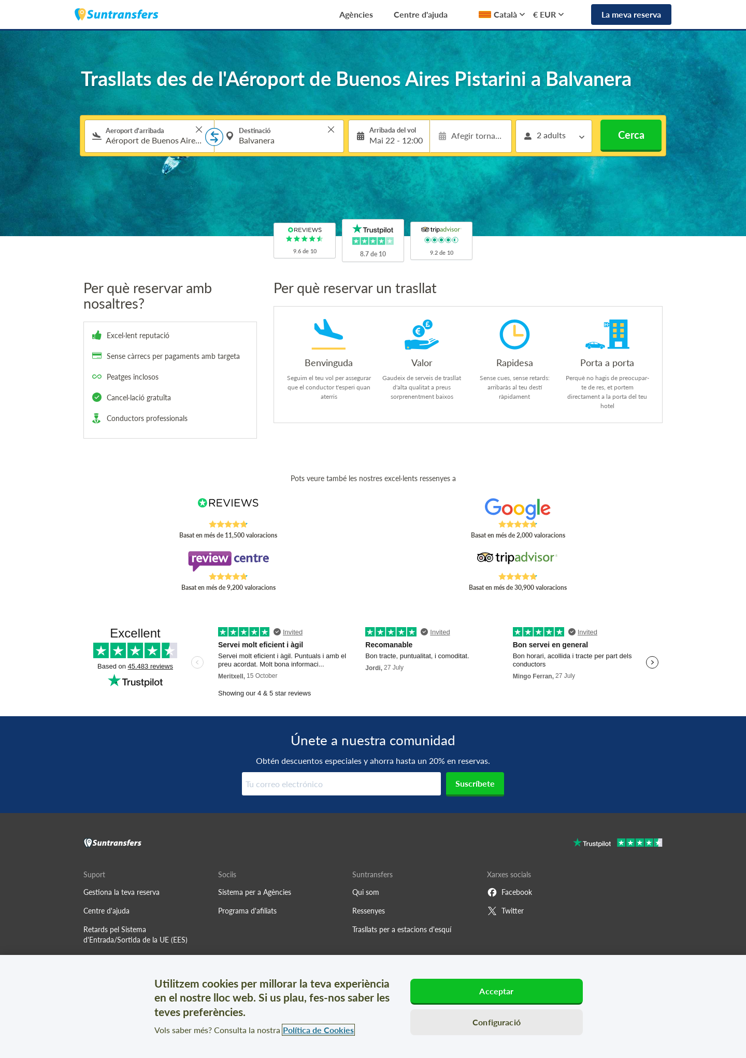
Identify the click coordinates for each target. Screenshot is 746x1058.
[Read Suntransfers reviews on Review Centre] (228, 561)
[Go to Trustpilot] (618, 844)
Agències (356, 14)
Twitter (505, 911)
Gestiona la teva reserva (121, 892)
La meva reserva (631, 14)
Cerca (631, 134)
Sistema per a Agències (254, 892)
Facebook (509, 892)
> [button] (199, 129)
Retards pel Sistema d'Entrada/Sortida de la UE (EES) (135, 934)
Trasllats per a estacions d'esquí (401, 929)
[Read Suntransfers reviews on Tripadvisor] (518, 561)
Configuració (496, 1022)
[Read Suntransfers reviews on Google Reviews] (518, 509)
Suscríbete (475, 783)
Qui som (365, 892)
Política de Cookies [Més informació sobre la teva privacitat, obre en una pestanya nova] (318, 1030)
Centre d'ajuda (421, 14)
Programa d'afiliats (247, 910)
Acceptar (496, 991)
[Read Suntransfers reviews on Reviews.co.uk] (228, 509)
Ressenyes (368, 910)
